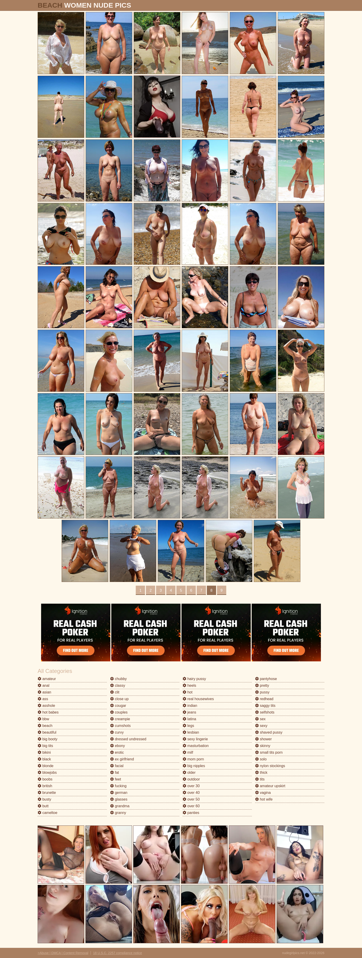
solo (261, 759)
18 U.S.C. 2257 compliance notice (117, 953)
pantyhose (266, 679)
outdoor (191, 779)
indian (190, 706)
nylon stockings (270, 766)
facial (117, 766)
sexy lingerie (195, 739)
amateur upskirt (270, 786)
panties (191, 813)
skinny (262, 746)
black (44, 759)
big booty (47, 739)
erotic (117, 752)
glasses (118, 799)
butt (43, 806)
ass (43, 699)
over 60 (191, 806)
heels (189, 685)
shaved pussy (268, 732)
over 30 (191, 786)
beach (45, 726)
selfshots (265, 712)
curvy (117, 732)
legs (188, 726)
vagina (263, 793)
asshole (46, 706)
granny (118, 813)
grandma (120, 806)
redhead (264, 699)
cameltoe (47, 813)
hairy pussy (194, 679)
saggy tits (265, 706)
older (189, 772)
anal (43, 685)
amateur (47, 679)
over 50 (191, 799)
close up (119, 699)
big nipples (194, 766)
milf (188, 752)
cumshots (120, 726)
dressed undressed (128, 739)
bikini (44, 752)
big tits (45, 746)
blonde (46, 766)
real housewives (198, 699)
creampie (120, 719)
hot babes (48, 712)
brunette (47, 793)
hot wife (264, 799)
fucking (118, 786)
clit (114, 692)
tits (260, 779)
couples (119, 712)
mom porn (193, 759)
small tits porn (269, 752)
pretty (262, 685)
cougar (118, 706)
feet (115, 779)
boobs (45, 779)
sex (260, 719)
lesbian (191, 732)
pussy (262, 692)
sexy (261, 726)
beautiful (47, 732)
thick (261, 772)
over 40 (191, 793)
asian (44, 692)
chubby (118, 679)
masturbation (196, 746)
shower (263, 739)
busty (44, 799)
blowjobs (47, 772)
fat (114, 772)
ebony (117, 746)
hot (188, 692)
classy (117, 685)
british (45, 786)
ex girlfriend (122, 759)
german (118, 793)
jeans (189, 712)
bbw (43, 719)
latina (189, 719)
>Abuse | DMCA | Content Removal (63, 953)
